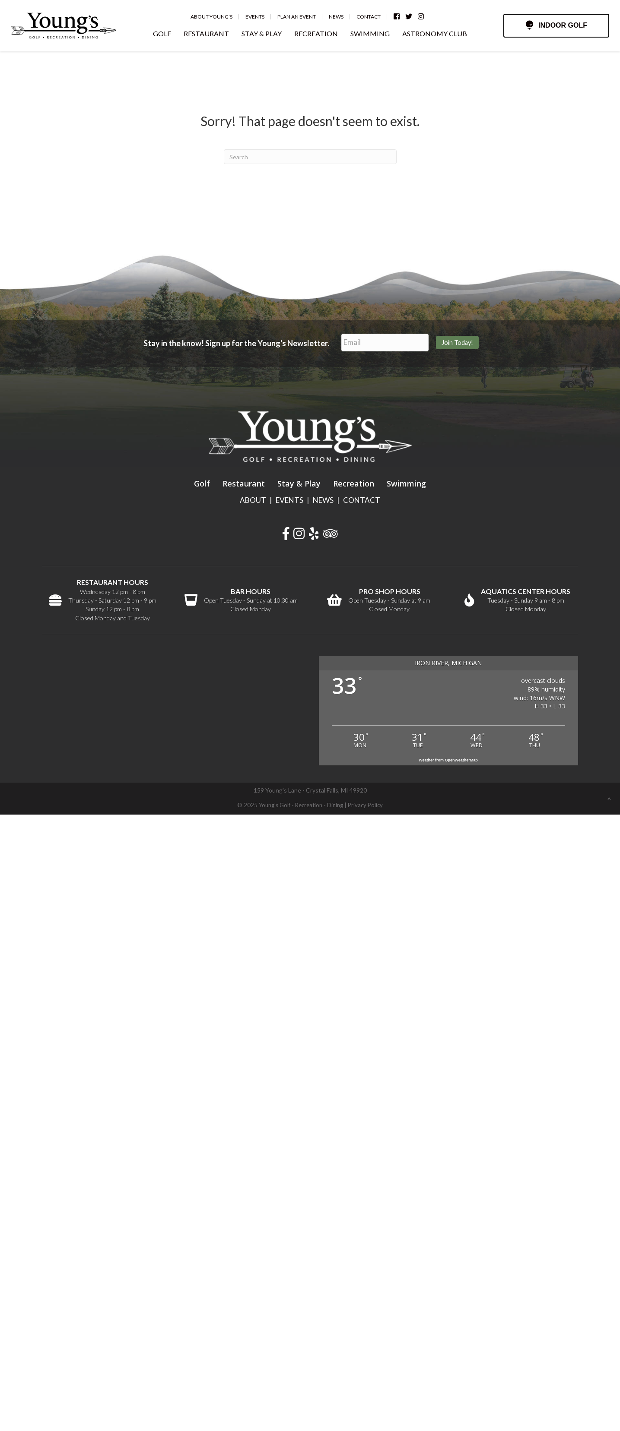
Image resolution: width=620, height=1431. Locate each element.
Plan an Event (302, 16)
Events (260, 16)
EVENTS (289, 498)
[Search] (310, 156)
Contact (374, 16)
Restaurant (244, 482)
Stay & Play (299, 482)
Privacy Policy (365, 803)
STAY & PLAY (262, 33)
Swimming (406, 482)
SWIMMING (370, 33)
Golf (202, 482)
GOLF (162, 33)
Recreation (353, 482)
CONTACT (361, 498)
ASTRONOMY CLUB (434, 33)
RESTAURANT (206, 33)
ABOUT (253, 498)
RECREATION (316, 33)
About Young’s (217, 16)
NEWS (323, 498)
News (342, 16)
